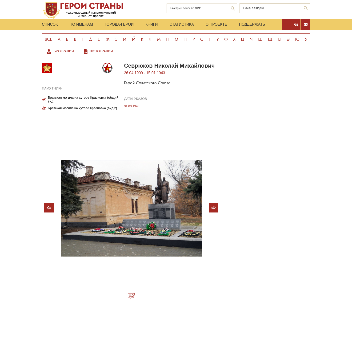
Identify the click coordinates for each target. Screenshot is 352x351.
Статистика (182, 24)
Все (48, 39)
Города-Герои (119, 24)
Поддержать (252, 24)
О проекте (216, 24)
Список (50, 24)
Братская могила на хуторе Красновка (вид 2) (82, 108)
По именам (81, 24)
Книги (151, 24)
